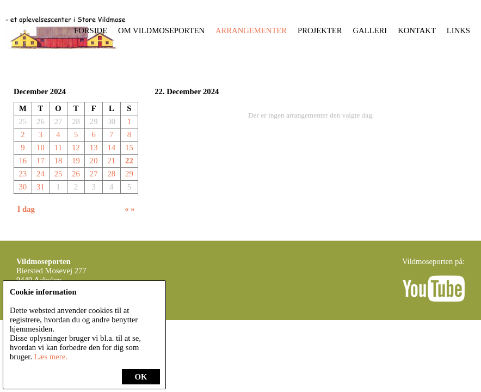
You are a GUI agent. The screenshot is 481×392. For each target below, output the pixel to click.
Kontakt (417, 30)
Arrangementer (251, 30)
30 (22, 186)
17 (40, 160)
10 (40, 147)
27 (94, 173)
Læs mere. (50, 356)
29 (129, 173)
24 (40, 173)
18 (58, 160)
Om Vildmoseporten (161, 30)
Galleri (370, 30)
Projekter (320, 30)
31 (40, 186)
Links (458, 30)
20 (94, 160)
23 (22, 173)
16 (22, 160)
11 (58, 147)
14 (111, 147)
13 (94, 147)
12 (76, 147)
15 (129, 147)
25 (58, 173)
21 (111, 160)
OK (141, 376)
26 (76, 173)
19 (76, 160)
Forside (90, 30)
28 (111, 173)
